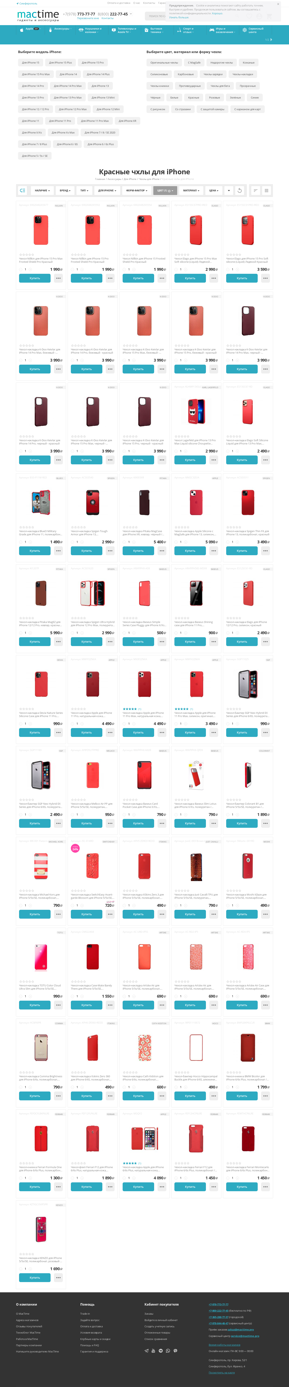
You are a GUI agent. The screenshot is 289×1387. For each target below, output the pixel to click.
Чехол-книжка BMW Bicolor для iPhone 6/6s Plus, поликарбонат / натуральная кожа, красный (246, 1068)
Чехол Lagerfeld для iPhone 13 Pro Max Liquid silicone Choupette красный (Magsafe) (195, 432)
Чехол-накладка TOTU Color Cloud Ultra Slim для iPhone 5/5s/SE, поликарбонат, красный (40, 977)
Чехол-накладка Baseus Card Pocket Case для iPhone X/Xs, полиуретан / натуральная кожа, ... (144, 796)
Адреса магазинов (27, 1310)
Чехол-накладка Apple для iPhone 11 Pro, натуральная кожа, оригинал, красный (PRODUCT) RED (92, 705)
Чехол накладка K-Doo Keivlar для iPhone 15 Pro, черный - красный (143, 432)
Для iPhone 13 (100, 76)
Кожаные (248, 53)
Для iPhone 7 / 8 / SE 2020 (100, 123)
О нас (136, 3)
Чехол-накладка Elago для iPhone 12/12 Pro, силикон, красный (246, 614)
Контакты (149, 3)
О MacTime (22, 1304)
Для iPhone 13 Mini (103, 88)
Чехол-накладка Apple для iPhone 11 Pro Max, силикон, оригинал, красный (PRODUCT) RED (195, 705)
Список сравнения (155, 1329)
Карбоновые (186, 64)
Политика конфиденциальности (190, 1381)
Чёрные (155, 88)
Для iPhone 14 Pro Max (68, 76)
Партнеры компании (29, 1335)
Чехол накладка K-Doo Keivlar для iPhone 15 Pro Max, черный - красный (91, 432)
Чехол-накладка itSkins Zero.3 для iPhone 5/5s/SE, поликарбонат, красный (143, 886)
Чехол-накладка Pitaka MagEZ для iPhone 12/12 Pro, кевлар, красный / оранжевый (40, 614)
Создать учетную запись (159, 1316)
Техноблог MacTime (28, 1323)
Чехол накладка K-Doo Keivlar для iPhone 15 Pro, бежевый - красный (195, 341)
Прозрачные (248, 76)
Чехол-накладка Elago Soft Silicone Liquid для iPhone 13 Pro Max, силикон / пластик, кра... (247, 432)
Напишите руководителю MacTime (37, 1342)
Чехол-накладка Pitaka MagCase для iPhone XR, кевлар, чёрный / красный (142, 523)
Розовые (214, 88)
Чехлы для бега (220, 76)
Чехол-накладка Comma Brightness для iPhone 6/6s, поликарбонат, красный (40, 1068)
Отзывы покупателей (29, 1316)
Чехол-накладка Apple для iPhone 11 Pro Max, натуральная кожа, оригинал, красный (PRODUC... (143, 705)
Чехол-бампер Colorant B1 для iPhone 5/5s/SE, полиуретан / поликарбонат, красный (245, 796)
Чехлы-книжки (160, 76)
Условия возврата (91, 1323)
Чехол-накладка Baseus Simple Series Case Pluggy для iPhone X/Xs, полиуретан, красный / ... (144, 614)
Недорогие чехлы (222, 53)
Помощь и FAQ (89, 1335)
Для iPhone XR (127, 111)
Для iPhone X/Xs (32, 123)
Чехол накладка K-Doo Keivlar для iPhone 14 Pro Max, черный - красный (246, 341)
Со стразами (183, 99)
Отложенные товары (157, 1323)
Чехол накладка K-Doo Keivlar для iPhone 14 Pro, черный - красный (39, 432)
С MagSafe (194, 53)
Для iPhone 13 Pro (33, 88)
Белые (174, 88)
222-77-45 (113, 14)
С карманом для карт (247, 99)
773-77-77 (79, 14)
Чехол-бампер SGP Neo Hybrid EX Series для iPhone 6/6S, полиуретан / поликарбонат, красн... (247, 705)
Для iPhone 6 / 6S (67, 134)
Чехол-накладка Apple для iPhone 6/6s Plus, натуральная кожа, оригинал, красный (143, 1159)
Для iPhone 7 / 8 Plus (34, 134)
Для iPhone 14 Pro (33, 76)
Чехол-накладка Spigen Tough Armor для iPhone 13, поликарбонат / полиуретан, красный (89, 523)
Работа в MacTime (27, 1329)
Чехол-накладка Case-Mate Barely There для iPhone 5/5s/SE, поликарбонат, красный (91, 977)
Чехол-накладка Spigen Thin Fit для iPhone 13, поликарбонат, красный (247, 523)
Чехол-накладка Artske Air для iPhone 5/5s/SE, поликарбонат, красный (141, 977)
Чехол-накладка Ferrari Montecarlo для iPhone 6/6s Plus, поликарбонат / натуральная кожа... (248, 1159)
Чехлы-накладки (243, 64)
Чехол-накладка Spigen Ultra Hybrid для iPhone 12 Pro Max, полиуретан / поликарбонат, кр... (93, 614)
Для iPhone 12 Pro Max (73, 99)
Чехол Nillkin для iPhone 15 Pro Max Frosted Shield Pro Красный (41, 250)
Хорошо (217, 13)
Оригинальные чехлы (164, 53)
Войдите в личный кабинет (161, 1310)
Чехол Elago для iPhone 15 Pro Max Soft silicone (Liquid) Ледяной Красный (195, 250)
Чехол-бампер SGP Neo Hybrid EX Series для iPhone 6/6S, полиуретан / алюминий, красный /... (40, 796)
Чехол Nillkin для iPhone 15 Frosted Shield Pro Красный (144, 250)
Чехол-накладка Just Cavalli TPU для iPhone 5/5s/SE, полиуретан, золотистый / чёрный (196, 886)
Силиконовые (159, 64)
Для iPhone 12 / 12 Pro (35, 99)
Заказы (148, 1304)
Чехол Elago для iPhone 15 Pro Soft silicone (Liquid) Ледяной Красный (247, 250)
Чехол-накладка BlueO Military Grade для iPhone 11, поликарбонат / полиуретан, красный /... (41, 523)
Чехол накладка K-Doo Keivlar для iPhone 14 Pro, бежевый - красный (92, 341)
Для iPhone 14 (68, 64)
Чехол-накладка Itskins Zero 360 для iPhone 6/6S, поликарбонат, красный (90, 1068)
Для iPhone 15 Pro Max (36, 64)
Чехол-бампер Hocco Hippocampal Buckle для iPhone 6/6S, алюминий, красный (195, 1068)
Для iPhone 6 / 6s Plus (101, 134)
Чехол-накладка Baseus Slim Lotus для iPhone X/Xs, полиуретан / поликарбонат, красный (195, 796)
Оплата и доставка (118, 3)
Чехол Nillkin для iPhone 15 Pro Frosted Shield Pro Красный (90, 250)
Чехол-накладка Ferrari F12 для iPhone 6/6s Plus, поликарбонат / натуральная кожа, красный (194, 1159)
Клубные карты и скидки (95, 1329)
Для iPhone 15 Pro (93, 53)
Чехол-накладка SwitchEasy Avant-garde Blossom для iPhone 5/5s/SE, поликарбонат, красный (92, 886)
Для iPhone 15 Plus (60, 53)
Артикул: (24, 195)
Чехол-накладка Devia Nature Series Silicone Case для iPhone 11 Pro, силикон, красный (41, 705)
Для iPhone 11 (30, 111)
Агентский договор (151, 1381)
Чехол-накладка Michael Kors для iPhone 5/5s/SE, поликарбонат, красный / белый (39, 886)
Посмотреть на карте (222, 1363)
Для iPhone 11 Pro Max (95, 111)
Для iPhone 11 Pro (60, 111)
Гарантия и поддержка (94, 1342)
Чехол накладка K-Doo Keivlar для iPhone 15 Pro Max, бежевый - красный (143, 341)
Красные (193, 88)
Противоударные (190, 76)
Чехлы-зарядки (213, 64)
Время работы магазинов (224, 1335)
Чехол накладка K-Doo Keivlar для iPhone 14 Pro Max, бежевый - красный (39, 341)
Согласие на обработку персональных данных (245, 1381)
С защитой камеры (212, 99)
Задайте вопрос (90, 1310)
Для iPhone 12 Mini (108, 99)
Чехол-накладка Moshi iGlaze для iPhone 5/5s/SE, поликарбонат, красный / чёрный (246, 886)
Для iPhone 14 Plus (98, 64)
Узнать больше (178, 17)
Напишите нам (122, 1381)
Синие (255, 88)
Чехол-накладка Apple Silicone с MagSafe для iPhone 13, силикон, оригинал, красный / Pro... (194, 523)
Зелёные (235, 88)
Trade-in (85, 1304)
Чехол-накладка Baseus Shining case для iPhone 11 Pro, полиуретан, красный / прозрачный (193, 614)
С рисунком (158, 99)
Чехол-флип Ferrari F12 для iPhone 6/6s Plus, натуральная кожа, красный (92, 1159)
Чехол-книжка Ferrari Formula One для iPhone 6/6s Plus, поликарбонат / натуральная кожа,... (41, 1159)
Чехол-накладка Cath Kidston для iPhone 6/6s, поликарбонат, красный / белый (143, 1068)
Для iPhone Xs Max (63, 123)
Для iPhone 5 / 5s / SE (35, 146)
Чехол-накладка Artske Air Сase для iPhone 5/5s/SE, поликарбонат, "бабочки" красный (247, 977)
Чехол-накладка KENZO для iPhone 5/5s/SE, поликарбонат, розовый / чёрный (40, 1250)
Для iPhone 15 (30, 53)
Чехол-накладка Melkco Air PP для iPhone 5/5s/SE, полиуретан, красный (91, 796)
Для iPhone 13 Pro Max (68, 88)
